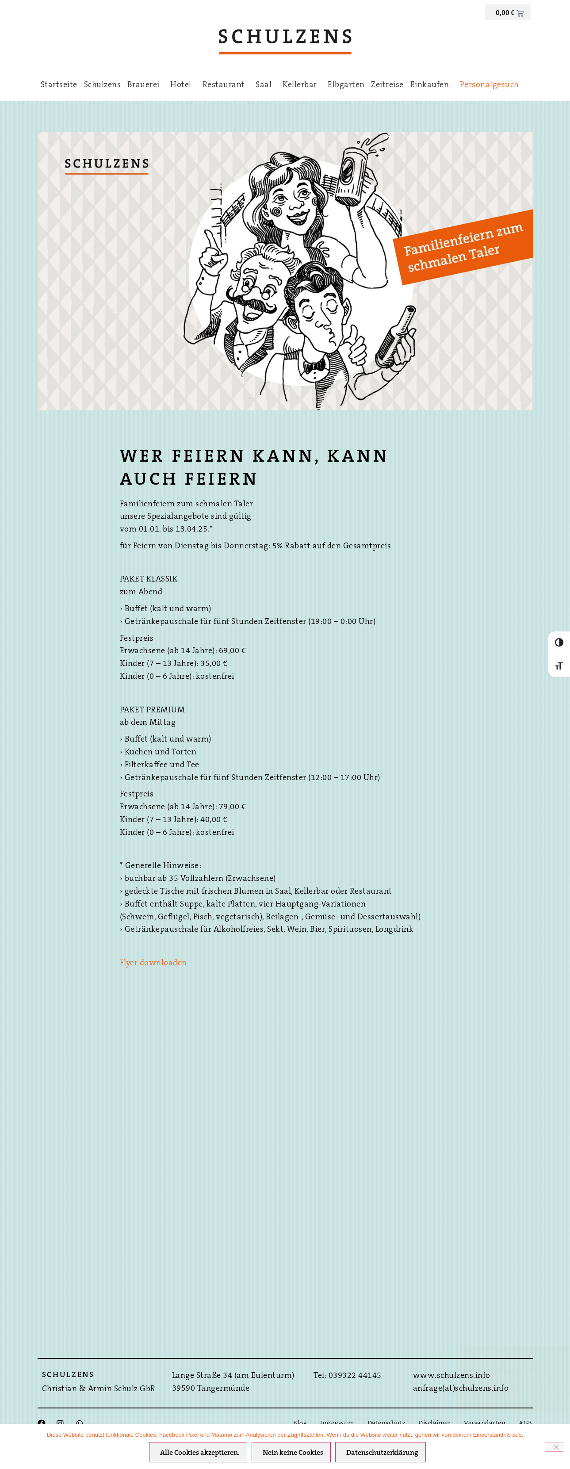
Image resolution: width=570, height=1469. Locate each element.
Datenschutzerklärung (382, 1453)
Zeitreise (387, 85)
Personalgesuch (489, 85)
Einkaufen (432, 85)
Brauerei (145, 85)
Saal (266, 85)
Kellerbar (302, 85)
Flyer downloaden (153, 964)
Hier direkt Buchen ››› (514, 1398)
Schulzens (102, 85)
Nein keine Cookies (293, 1453)
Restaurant (226, 85)
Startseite (59, 85)
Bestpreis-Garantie (515, 1370)
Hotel (183, 85)
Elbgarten (346, 85)
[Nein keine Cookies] (554, 1447)
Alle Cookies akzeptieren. (200, 1453)
